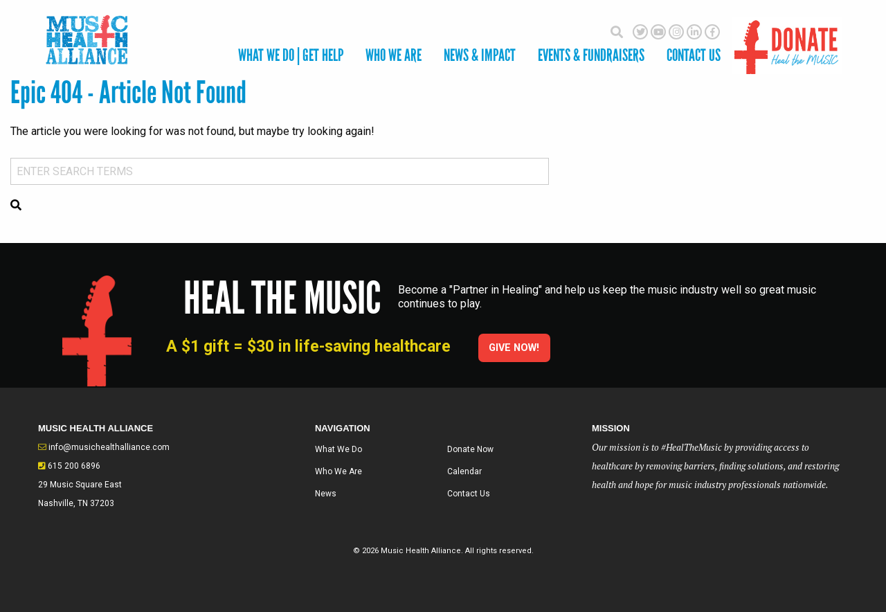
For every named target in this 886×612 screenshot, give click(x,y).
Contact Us (468, 493)
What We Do (338, 449)
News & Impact (480, 55)
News (325, 493)
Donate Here (787, 40)
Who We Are (393, 55)
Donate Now (470, 449)
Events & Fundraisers (591, 55)
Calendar (464, 471)
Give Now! (514, 348)
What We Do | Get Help (290, 55)
